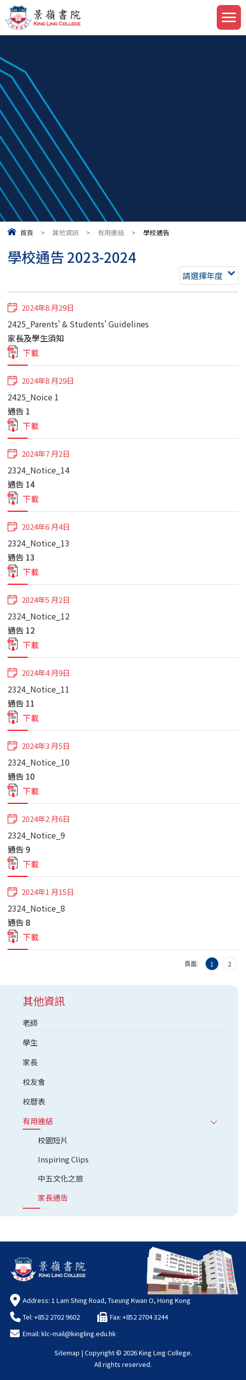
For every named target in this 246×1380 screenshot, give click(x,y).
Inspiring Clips (63, 1159)
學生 (30, 1042)
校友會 (34, 1081)
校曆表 (34, 1101)
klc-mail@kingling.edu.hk (78, 1333)
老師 (30, 1022)
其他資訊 (65, 232)
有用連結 (111, 232)
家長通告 (53, 1197)
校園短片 (53, 1140)
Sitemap (67, 1352)
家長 (30, 1062)
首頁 (26, 232)
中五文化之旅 (60, 1178)
